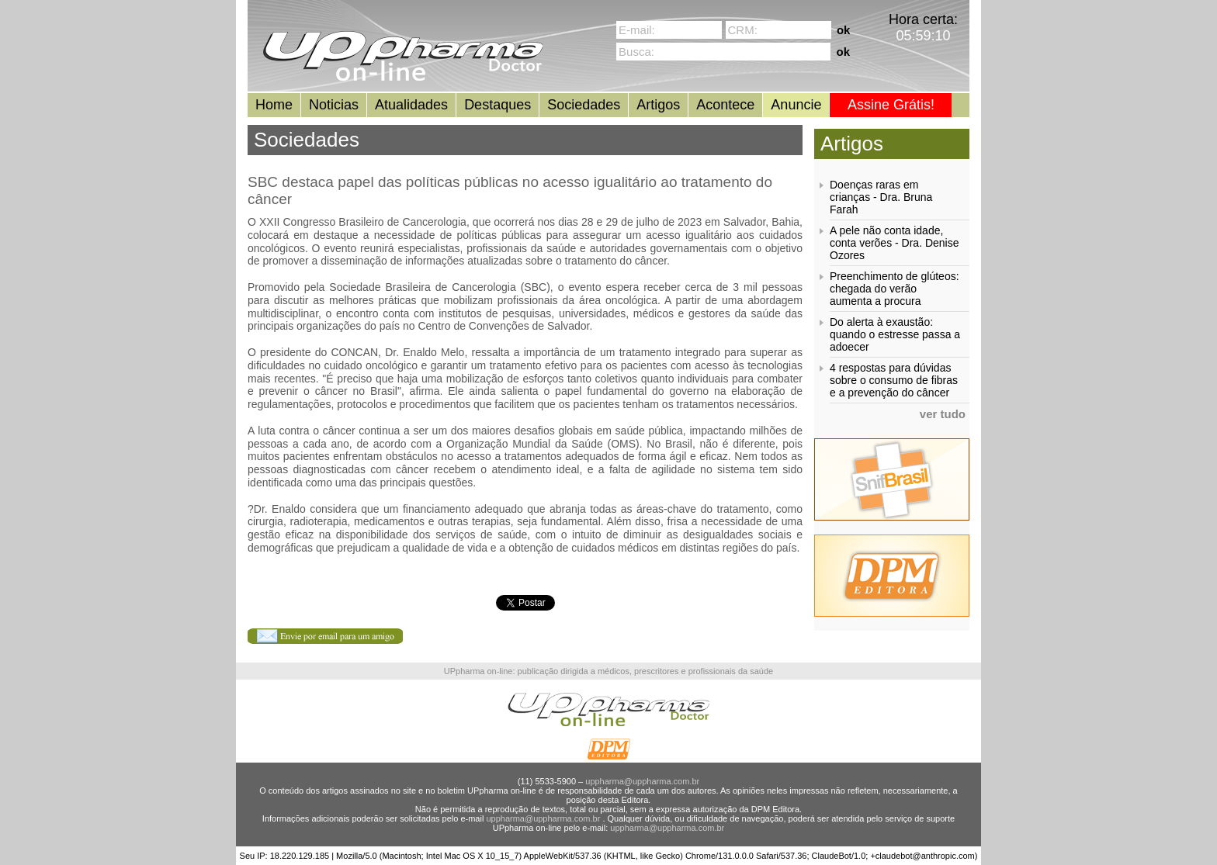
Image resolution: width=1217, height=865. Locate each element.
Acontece (725, 104)
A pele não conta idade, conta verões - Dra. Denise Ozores (894, 242)
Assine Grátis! (891, 104)
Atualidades (411, 104)
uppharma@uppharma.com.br (642, 781)
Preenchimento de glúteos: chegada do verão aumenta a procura (894, 288)
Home (274, 104)
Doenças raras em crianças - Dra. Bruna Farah (881, 197)
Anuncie (796, 104)
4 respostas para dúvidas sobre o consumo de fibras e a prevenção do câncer (894, 380)
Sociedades (583, 104)
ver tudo (943, 413)
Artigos (658, 104)
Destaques (497, 104)
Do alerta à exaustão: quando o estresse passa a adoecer (895, 334)
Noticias (334, 104)
